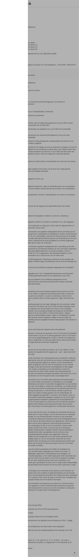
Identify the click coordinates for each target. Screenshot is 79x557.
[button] (39, 278)
